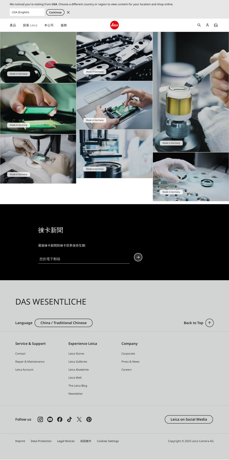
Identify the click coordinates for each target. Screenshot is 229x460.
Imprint (20, 441)
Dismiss (68, 12)
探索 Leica (30, 25)
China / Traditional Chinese (63, 323)
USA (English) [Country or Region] (20, 12)
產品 (13, 25)
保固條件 (85, 441)
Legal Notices (66, 441)
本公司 (49, 25)
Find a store (216, 25)
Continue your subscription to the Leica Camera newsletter (138, 257)
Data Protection (41, 441)
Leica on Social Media (189, 419)
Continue (55, 12)
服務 (64, 25)
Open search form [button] (199, 25)
